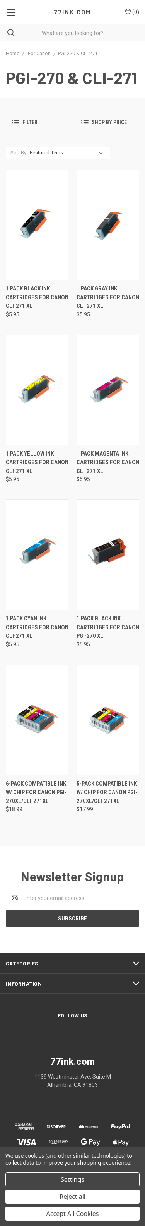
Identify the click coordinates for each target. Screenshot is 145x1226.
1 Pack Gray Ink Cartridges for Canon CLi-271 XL (108, 297)
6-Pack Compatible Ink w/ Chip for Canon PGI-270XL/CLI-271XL (36, 792)
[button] (38, 122)
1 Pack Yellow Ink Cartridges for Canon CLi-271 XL (37, 462)
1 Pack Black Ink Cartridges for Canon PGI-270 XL (108, 627)
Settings (72, 1179)
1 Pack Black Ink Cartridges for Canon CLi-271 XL (37, 297)
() (132, 11)
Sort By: (18, 152)
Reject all (72, 1196)
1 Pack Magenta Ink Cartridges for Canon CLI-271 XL (108, 462)
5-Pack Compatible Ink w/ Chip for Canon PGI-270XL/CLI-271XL (107, 792)
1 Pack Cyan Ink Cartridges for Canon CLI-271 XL (37, 627)
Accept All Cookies (72, 1213)
